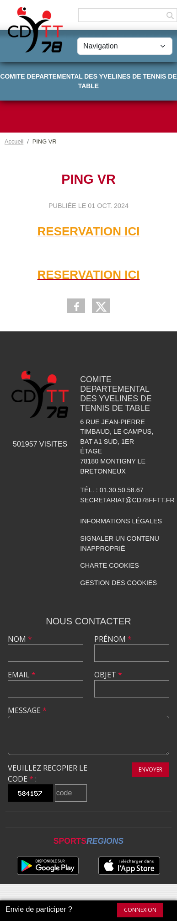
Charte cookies (109, 565)
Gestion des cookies (118, 582)
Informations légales (121, 521)
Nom (20, 639)
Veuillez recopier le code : (47, 773)
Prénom (113, 639)
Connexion (140, 910)
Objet (108, 675)
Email (22, 675)
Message (27, 710)
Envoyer (150, 769)
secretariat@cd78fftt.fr (127, 500)
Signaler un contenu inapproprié (119, 543)
